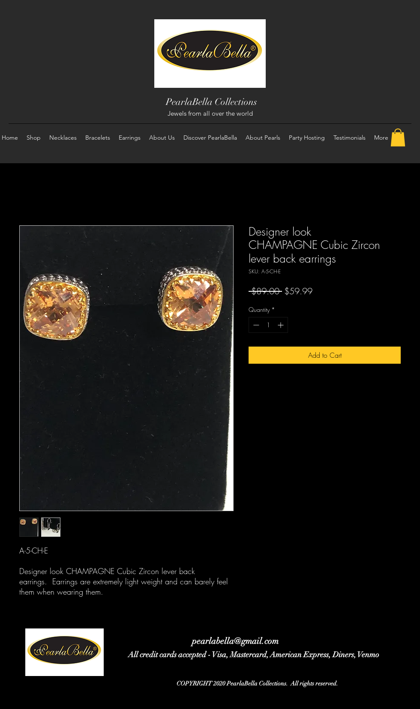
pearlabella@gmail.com (235, 641)
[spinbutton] (268, 324)
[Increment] (281, 324)
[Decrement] (255, 324)
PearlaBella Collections (211, 102)
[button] (397, 138)
